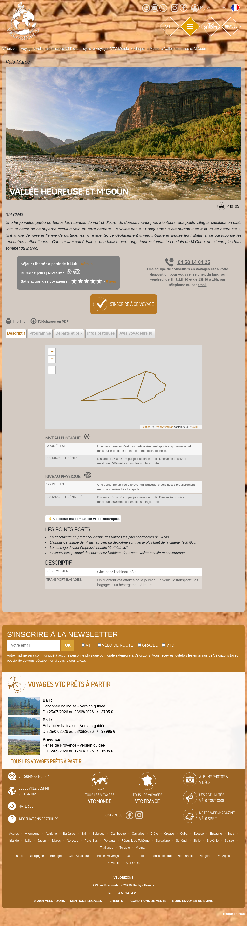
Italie (28, 840)
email (202, 285)
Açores (14, 833)
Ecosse (199, 833)
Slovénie (213, 840)
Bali (83, 833)
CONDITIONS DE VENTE (148, 901)
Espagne (216, 833)
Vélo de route (115, 645)
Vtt (87, 645)
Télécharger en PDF (49, 321)
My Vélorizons (208, 8)
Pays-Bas (91, 840)
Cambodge (118, 833)
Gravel (148, 645)
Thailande (106, 847)
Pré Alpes (223, 856)
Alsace (18, 856)
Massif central (162, 856)
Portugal (109, 840)
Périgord (204, 856)
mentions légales (86, 901)
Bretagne (56, 856)
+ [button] (52, 352)
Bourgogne (36, 856)
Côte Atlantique (79, 856)
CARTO (195, 427)
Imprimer (16, 321)
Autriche (51, 833)
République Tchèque (135, 840)
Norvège (72, 840)
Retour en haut (234, 914)
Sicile (197, 840)
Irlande (14, 840)
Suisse (229, 840)
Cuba (184, 833)
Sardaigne (163, 840)
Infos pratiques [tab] (101, 333)
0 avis (111, 281)
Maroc (56, 840)
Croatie (169, 833)
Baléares (69, 833)
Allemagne (32, 833)
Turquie (124, 847)
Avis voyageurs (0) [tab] (136, 333)
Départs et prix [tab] (68, 333)
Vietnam (141, 847)
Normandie (185, 856)
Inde (231, 833)
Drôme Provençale (108, 856)
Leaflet (146, 427)
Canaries (138, 833)
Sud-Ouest (133, 863)
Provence (113, 863)
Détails (87, 264)
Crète (154, 833)
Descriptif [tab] (16, 333)
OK (68, 645)
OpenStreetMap (163, 427)
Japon (42, 840)
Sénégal (181, 840)
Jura (130, 856)
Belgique (99, 833)
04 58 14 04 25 (187, 262)
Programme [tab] (40, 333)
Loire (142, 856)
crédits (116, 901)
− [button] (52, 359)
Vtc (168, 645)
